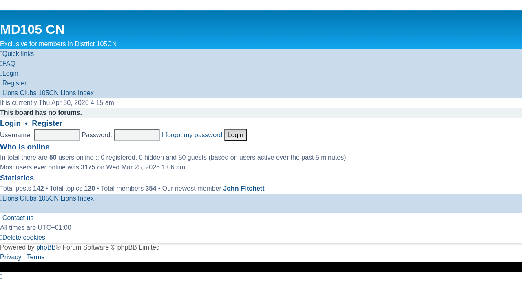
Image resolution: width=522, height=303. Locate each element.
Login (10, 123)
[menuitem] (7, 64)
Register (47, 123)
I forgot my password (192, 134)
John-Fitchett (243, 188)
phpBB (46, 247)
